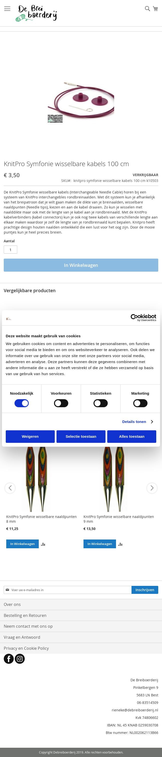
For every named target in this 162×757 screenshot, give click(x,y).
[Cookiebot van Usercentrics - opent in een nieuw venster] (134, 317)
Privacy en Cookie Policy (26, 648)
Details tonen (134, 421)
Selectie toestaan (81, 436)
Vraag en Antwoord (22, 637)
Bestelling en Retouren (25, 615)
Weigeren (30, 436)
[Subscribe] (145, 590)
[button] (43, 543)
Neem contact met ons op (28, 626)
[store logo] (36, 13)
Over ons (12, 604)
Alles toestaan (131, 436)
